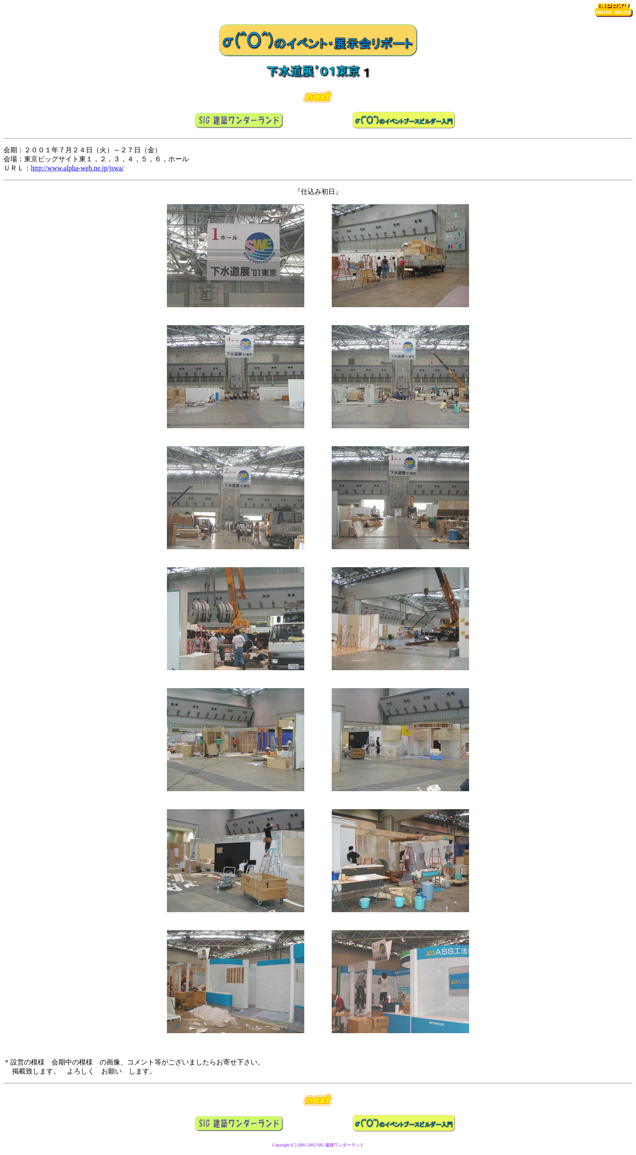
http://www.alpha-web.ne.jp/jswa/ (77, 168)
